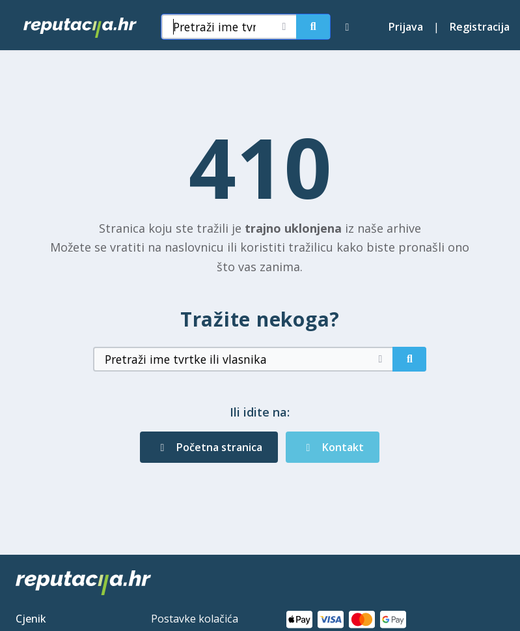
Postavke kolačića (194, 618)
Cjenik (31, 618)
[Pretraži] (313, 26)
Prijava (406, 27)
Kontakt (332, 447)
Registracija (480, 27)
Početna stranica (209, 447)
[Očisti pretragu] (283, 26)
